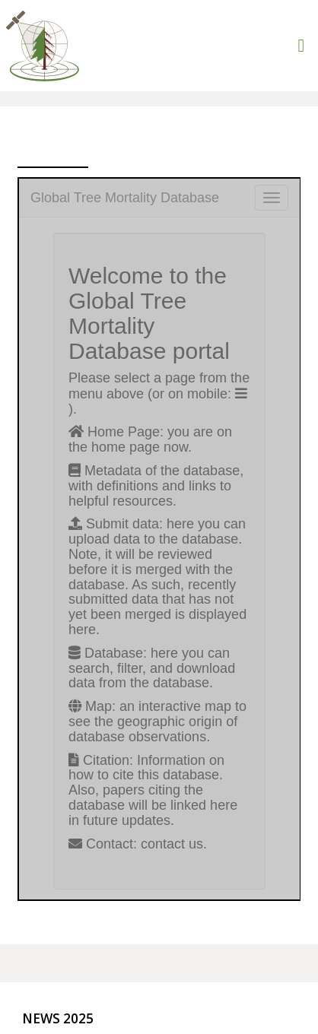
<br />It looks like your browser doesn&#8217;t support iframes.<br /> (159, 539)
